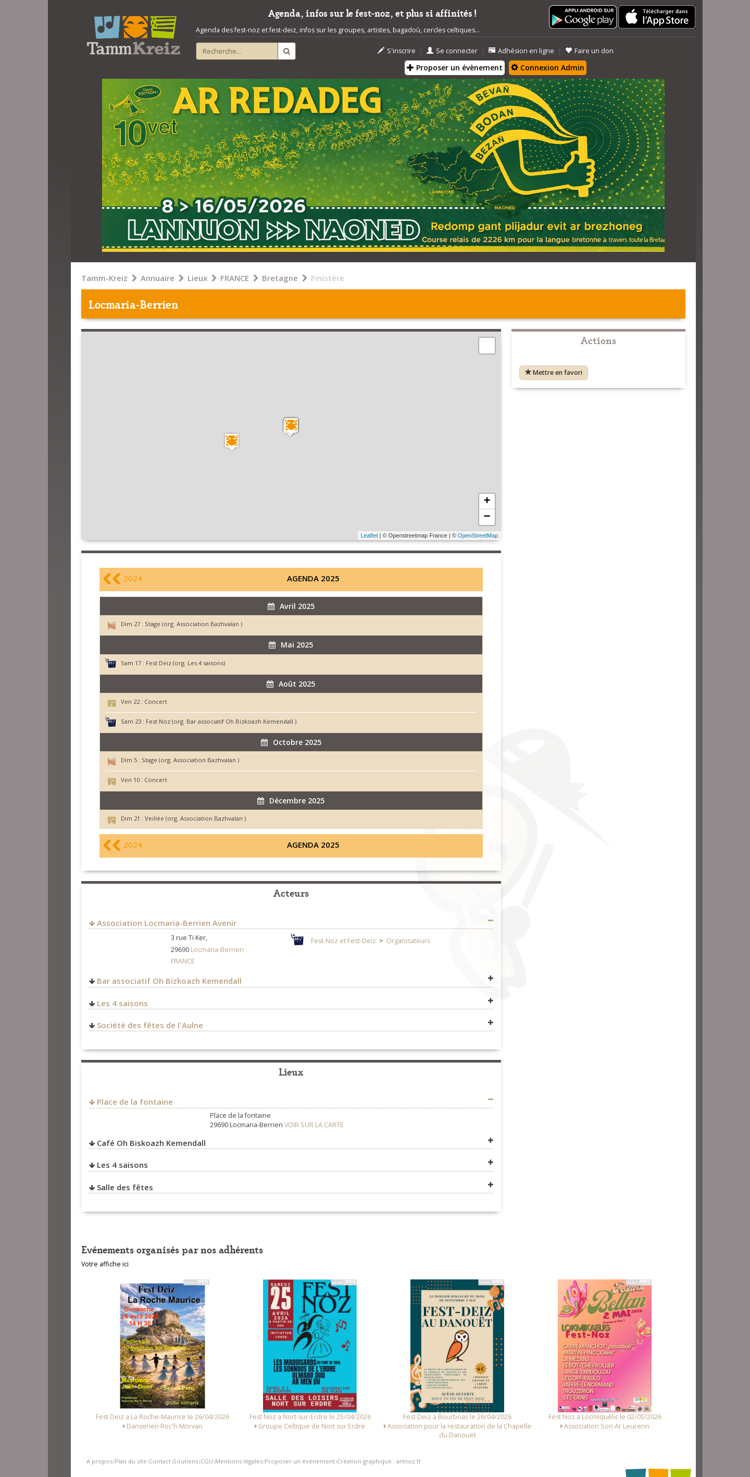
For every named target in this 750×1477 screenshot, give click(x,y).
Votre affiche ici (105, 1264)
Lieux (197, 278)
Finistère (327, 278)
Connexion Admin (547, 67)
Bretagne (280, 278)
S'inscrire (397, 50)
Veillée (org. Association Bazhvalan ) (195, 818)
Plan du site (131, 1461)
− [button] (486, 517)
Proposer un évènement (455, 67)
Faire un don (589, 50)
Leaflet (369, 535)
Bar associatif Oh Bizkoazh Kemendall (169, 980)
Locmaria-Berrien (217, 949)
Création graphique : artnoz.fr (379, 1461)
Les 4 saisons (122, 1003)
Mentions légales (238, 1461)
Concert (155, 701)
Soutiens (185, 1461)
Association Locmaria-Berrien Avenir (166, 923)
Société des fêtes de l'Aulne (150, 1025)
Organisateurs (408, 940)
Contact (160, 1461)
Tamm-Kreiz (104, 278)
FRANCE (234, 278)
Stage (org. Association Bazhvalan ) (193, 624)
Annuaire (157, 278)
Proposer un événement (300, 1461)
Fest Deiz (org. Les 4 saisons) (185, 663)
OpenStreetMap (478, 535)
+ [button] (486, 501)
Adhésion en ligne (521, 50)
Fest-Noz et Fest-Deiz (343, 940)
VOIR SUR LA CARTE (314, 1124)
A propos (99, 1461)
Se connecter (452, 50)
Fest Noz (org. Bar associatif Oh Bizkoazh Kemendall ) (221, 721)
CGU (207, 1461)
